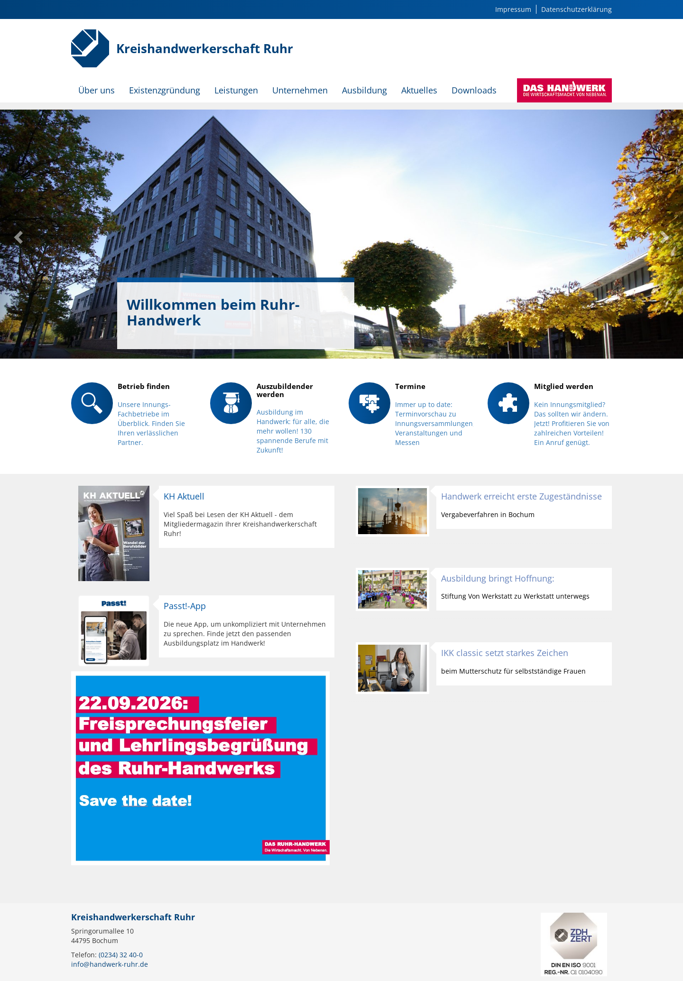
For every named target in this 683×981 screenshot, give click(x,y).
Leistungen (236, 90)
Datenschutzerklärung (576, 9)
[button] (17, 234)
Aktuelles (419, 90)
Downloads (474, 90)
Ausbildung (364, 90)
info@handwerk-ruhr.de (109, 964)
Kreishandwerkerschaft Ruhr (204, 48)
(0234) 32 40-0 (121, 954)
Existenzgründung (164, 90)
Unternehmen (300, 90)
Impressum (513, 9)
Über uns (96, 90)
